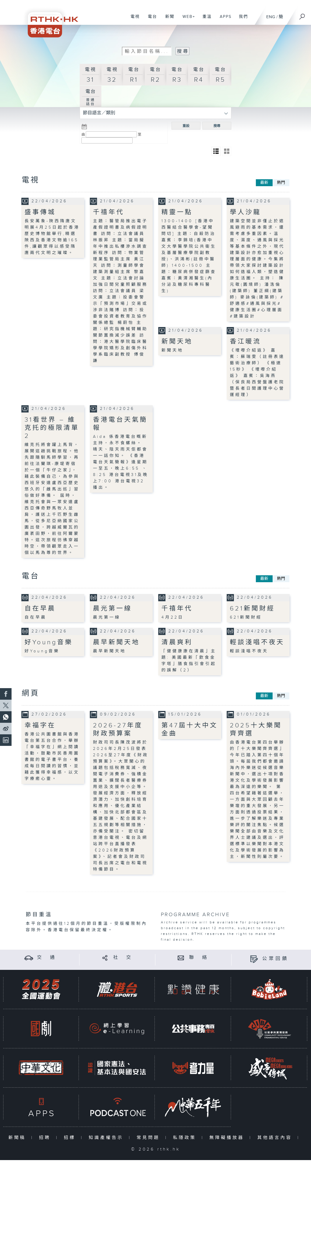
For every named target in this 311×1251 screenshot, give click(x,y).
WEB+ (186, 19)
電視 (133, 19)
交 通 (47, 957)
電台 (150, 19)
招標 (71, 1137)
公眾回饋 (275, 958)
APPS (223, 19)
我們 (241, 19)
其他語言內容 (276, 1137)
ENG (270, 16)
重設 (185, 126)
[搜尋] (302, 15)
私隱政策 (186, 1137)
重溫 (205, 19)
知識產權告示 (107, 1137)
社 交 (123, 957)
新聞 (167, 19)
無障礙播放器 (228, 1137)
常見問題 (149, 1137)
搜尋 (216, 126)
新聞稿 (18, 1137)
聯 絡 (199, 957)
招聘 (46, 1137)
